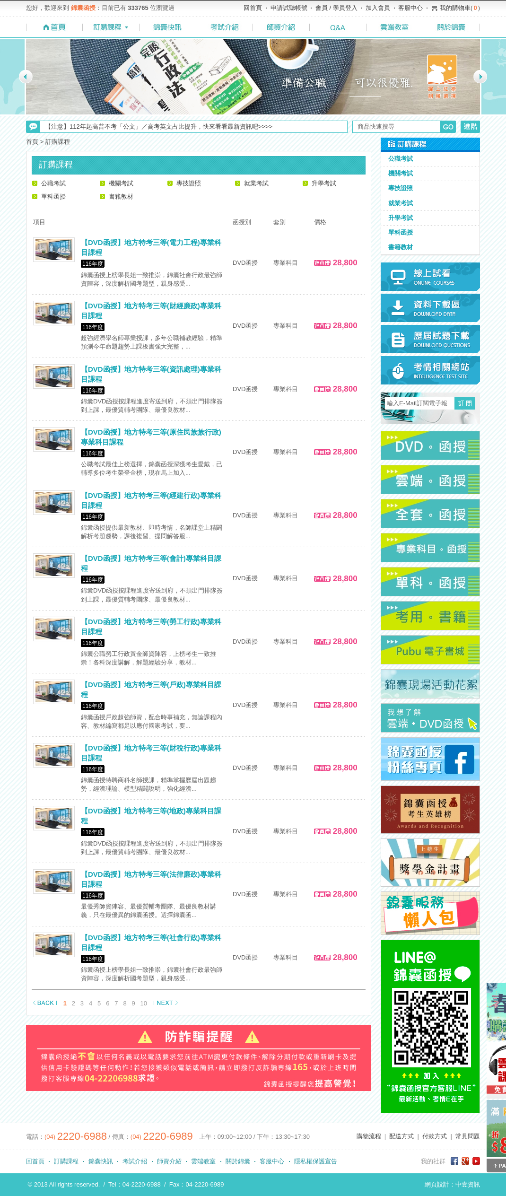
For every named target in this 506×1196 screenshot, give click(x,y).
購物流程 (369, 1136)
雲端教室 (203, 1161)
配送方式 (401, 1136)
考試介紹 (134, 1161)
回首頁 (253, 7)
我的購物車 (455, 7)
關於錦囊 (238, 1161)
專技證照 (188, 183)
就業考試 (256, 183)
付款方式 (434, 1136)
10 (143, 1003)
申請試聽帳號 (288, 7)
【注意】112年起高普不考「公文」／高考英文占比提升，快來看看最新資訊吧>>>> (158, 126)
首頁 (32, 141)
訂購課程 (66, 1161)
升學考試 (324, 183)
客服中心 (410, 7)
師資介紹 (169, 1161)
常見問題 (467, 1136)
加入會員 (378, 7)
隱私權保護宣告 (315, 1161)
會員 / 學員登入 (336, 7)
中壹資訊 (467, 1184)
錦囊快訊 (100, 1161)
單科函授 (53, 196)
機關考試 (121, 183)
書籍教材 (121, 196)
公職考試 (53, 183)
